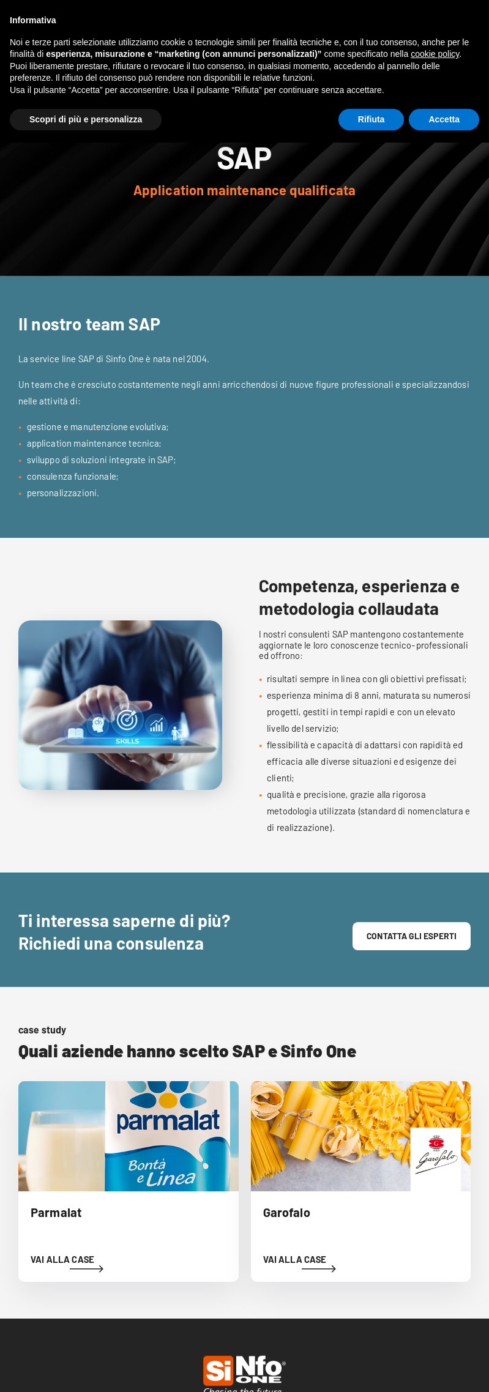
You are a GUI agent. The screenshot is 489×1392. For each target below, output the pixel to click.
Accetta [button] (444, 119)
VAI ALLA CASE (62, 1259)
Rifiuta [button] (371, 119)
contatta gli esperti (412, 936)
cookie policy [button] (435, 54)
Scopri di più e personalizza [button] (85, 119)
